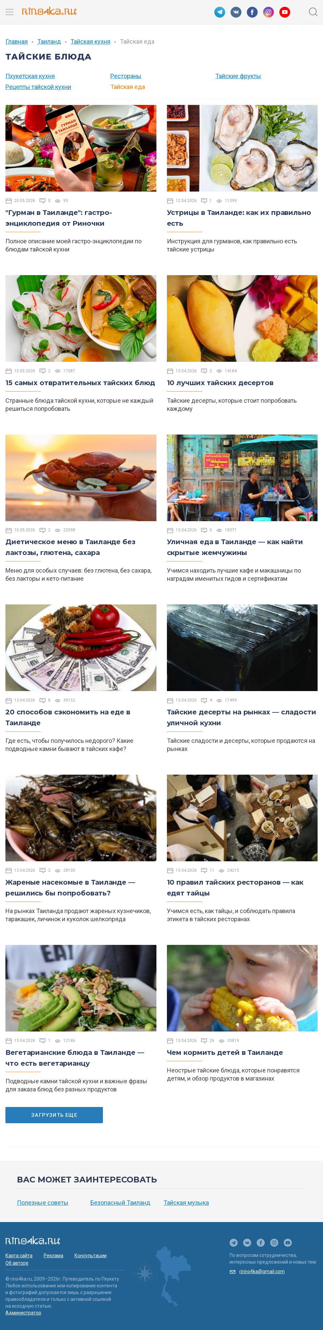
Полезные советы (42, 1202)
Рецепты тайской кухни (38, 86)
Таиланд (49, 41)
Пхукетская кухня (30, 76)
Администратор (23, 1312)
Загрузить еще (54, 1115)
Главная (16, 41)
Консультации (90, 1255)
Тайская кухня (90, 41)
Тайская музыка (186, 1202)
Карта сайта (19, 1255)
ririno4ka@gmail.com (262, 1271)
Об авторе (16, 1263)
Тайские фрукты (238, 76)
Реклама (53, 1255)
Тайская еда (127, 86)
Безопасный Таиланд (120, 1202)
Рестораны (126, 76)
